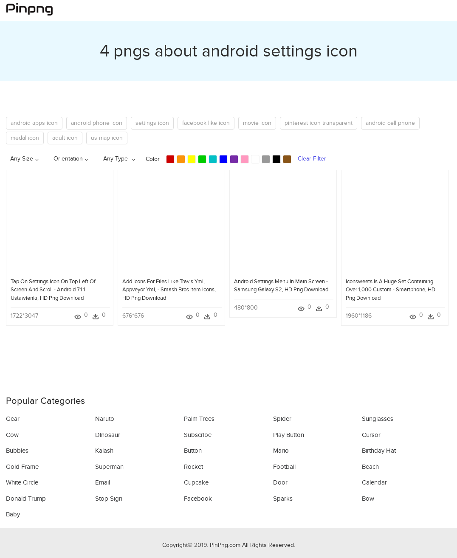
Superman (109, 466)
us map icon (107, 138)
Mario (281, 450)
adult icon (65, 138)
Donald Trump (26, 498)
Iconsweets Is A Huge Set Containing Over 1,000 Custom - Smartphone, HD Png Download (390, 289)
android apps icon (34, 123)
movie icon (257, 123)
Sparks (283, 498)
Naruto (104, 418)
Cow (12, 434)
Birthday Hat (379, 450)
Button (193, 450)
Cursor (371, 434)
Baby (13, 514)
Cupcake (196, 482)
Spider (282, 418)
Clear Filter (312, 158)
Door (280, 482)
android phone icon (96, 123)
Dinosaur (107, 434)
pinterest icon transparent (319, 123)
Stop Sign (108, 498)
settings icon (152, 123)
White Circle (22, 482)
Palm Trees (199, 418)
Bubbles (17, 450)
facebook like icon (206, 123)
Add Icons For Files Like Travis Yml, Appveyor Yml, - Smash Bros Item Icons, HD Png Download (169, 289)
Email (102, 482)
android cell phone (390, 123)
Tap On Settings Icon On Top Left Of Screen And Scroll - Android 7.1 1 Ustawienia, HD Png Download (53, 289)
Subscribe (198, 434)
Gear (13, 418)
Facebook (198, 498)
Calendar (374, 482)
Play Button (288, 434)
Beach (370, 466)
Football (284, 466)
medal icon (25, 138)
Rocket (193, 466)
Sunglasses (377, 418)
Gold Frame (22, 466)
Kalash (104, 450)
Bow (368, 498)
